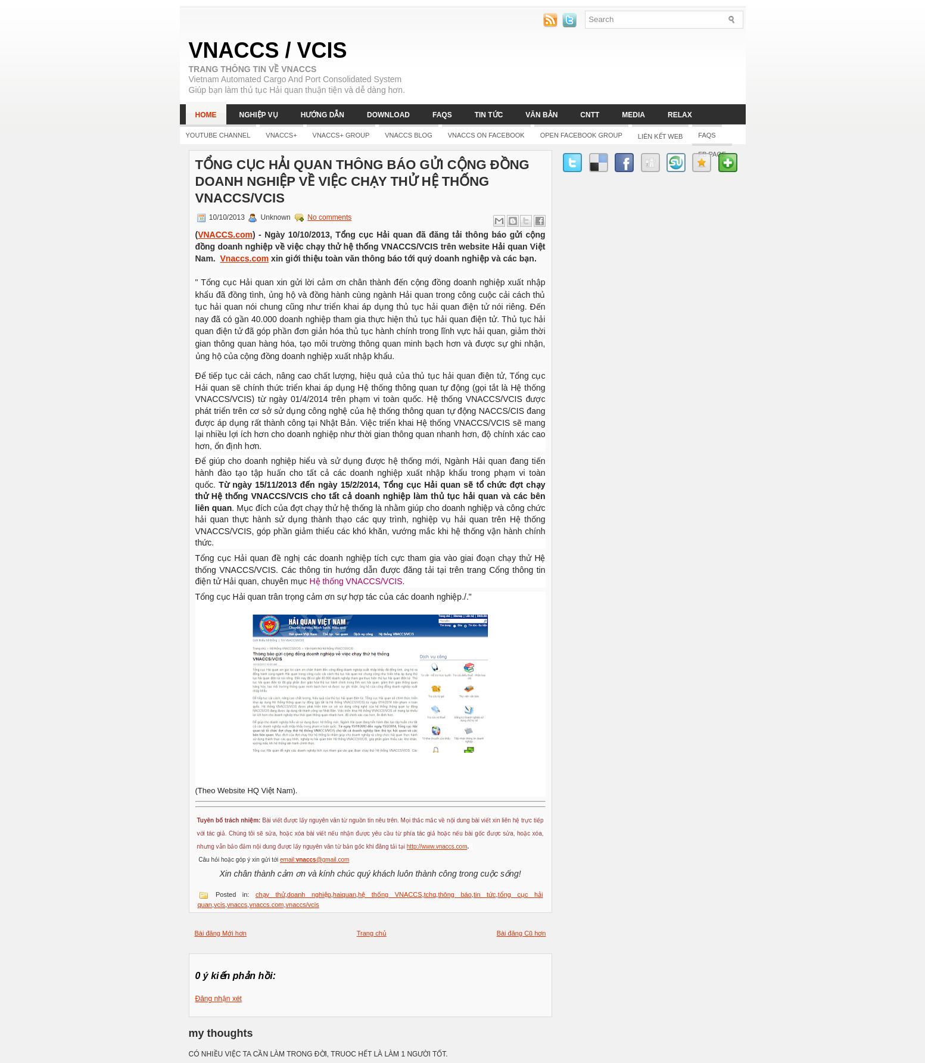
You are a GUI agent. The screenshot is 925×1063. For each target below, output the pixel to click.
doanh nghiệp (309, 894)
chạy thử (270, 894)
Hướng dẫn (322, 115)
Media (633, 115)
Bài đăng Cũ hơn (521, 933)
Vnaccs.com (244, 258)
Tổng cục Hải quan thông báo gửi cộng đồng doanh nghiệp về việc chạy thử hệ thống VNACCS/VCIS (362, 181)
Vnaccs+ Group (341, 135)
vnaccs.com (266, 904)
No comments (329, 217)
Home (206, 115)
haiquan (344, 894)
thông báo (454, 894)
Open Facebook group (581, 135)
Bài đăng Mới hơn (221, 933)
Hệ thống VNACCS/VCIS (355, 581)
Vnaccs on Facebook (486, 135)
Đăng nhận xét (218, 999)
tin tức (485, 894)
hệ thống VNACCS (390, 894)
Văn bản (541, 115)
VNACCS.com (225, 234)
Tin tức (489, 115)
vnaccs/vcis (302, 904)
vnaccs (237, 904)
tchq (430, 894)
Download (388, 115)
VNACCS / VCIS (268, 50)
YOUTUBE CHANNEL (218, 135)
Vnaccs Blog (408, 135)
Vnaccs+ (281, 135)
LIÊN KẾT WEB (660, 136)
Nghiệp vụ (258, 115)
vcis (219, 904)
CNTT (589, 115)
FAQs (442, 115)
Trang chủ (372, 933)
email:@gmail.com (314, 859)
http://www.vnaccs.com (437, 846)
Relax (680, 115)
